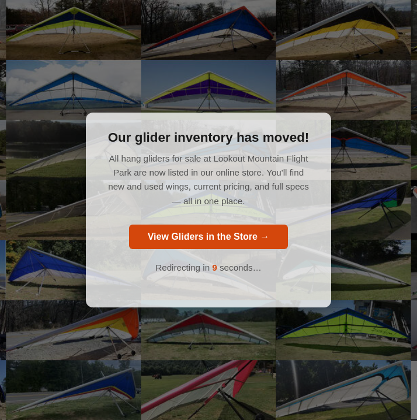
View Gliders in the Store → (209, 237)
